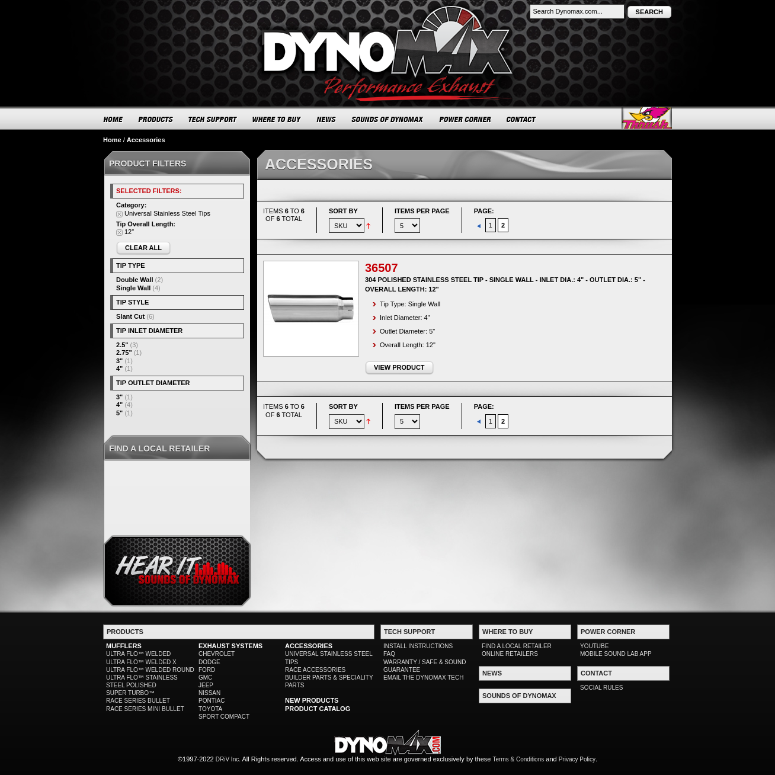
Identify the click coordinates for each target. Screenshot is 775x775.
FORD (206, 670)
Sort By (343, 210)
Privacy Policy (577, 759)
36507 (381, 267)
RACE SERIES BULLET (138, 700)
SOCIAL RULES (601, 687)
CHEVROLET (216, 654)
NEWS (326, 119)
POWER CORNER (465, 119)
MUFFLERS (124, 645)
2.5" (122, 344)
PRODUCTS (156, 119)
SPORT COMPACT (223, 716)
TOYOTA (210, 709)
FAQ (389, 654)
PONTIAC (211, 700)
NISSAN (209, 693)
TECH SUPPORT (213, 119)
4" (119, 368)
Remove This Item (119, 214)
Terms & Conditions (519, 759)
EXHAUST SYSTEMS (230, 645)
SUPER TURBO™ (130, 693)
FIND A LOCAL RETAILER (517, 646)
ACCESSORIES (308, 645)
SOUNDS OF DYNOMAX (387, 119)
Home (112, 139)
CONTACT (522, 119)
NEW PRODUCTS (311, 700)
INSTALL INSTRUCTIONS (418, 646)
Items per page (422, 210)
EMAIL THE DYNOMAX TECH (423, 677)
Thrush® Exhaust (647, 118)
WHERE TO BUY (277, 119)
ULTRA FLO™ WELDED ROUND (150, 670)
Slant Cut (130, 316)
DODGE (209, 662)
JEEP (205, 685)
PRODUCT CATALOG (317, 708)
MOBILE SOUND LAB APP (616, 654)
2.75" (124, 352)
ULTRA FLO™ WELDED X (141, 662)
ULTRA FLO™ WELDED (138, 654)
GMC (205, 677)
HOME (113, 119)
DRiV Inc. (228, 759)
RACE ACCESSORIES (315, 670)
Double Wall (134, 279)
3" (119, 360)
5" (119, 413)
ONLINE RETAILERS (510, 654)
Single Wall (133, 288)
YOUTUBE (594, 646)
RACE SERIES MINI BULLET (145, 709)
